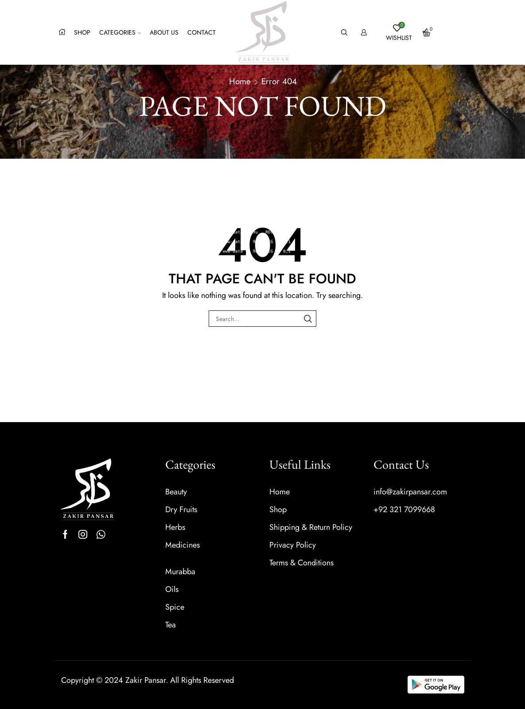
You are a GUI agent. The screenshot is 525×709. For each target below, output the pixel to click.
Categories (120, 32)
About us (164, 32)
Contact (201, 32)
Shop (82, 32)
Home (240, 81)
